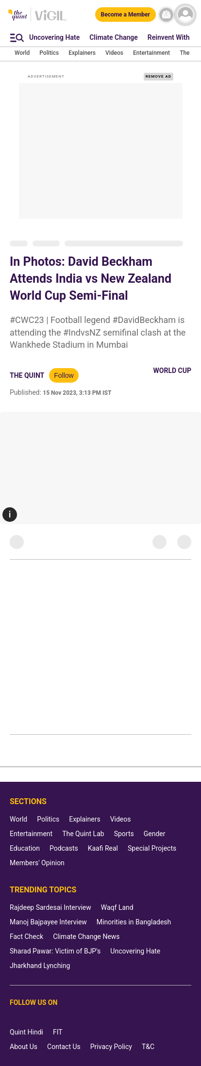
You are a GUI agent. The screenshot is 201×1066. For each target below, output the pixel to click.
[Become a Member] (125, 14)
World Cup (172, 370)
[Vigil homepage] (51, 20)
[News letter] (166, 14)
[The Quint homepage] (17, 16)
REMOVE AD (158, 76)
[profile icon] (185, 14)
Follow (63, 375)
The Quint (27, 375)
